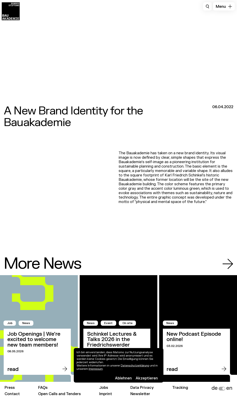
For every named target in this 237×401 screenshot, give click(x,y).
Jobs (104, 388)
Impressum (96, 369)
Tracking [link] (182, 388)
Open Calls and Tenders (60, 394)
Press (10, 388)
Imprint (106, 394)
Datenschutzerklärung (135, 365)
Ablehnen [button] (123, 378)
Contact (12, 394)
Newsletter (141, 394)
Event (109, 323)
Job (10, 323)
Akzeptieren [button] (147, 378)
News (27, 323)
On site (128, 323)
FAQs (43, 388)
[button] (224, 6)
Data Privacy (143, 388)
